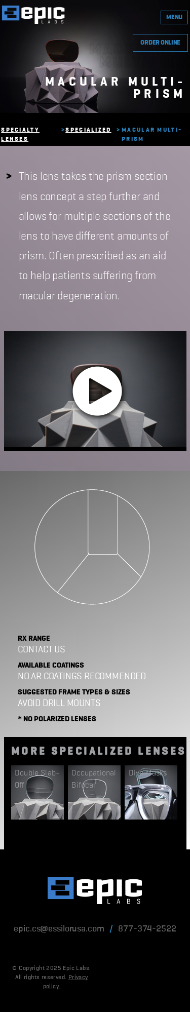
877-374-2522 (147, 928)
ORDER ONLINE (160, 43)
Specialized (88, 130)
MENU (174, 17)
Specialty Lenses (20, 134)
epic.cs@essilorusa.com (59, 928)
